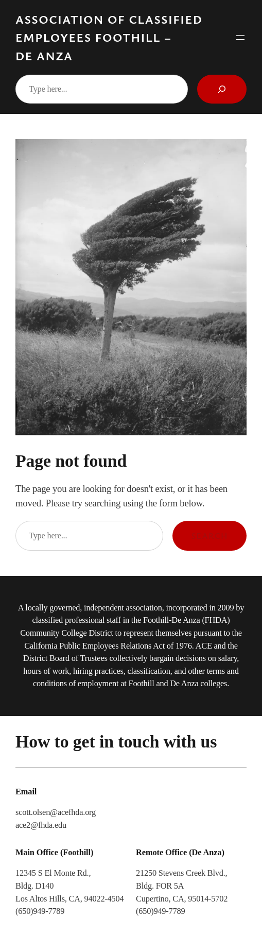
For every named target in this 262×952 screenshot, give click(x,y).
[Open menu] (240, 37)
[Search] (222, 89)
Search (209, 535)
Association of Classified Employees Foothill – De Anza (108, 37)
